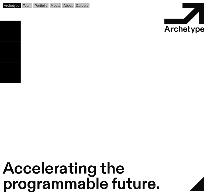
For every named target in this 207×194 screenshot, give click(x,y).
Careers (82, 6)
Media (55, 6)
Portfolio (40, 6)
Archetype (12, 6)
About (68, 6)
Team (27, 6)
